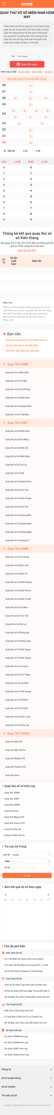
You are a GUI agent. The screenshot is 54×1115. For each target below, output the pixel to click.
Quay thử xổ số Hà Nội (16, 381)
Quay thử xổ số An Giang (17, 557)
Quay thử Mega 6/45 (15, 758)
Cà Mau (48, 71)
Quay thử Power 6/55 (15, 767)
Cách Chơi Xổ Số (14, 978)
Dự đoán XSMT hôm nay (16, 1048)
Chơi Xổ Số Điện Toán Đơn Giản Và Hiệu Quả (25, 984)
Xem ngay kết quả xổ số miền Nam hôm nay (26, 340)
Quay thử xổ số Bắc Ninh (17, 372)
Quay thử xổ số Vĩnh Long (17, 716)
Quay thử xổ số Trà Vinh (16, 708)
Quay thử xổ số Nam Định (17, 397)
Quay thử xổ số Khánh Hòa (18, 481)
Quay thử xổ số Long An (16, 666)
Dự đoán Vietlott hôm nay (16, 1054)
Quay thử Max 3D (13, 741)
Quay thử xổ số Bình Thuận (18, 599)
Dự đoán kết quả (14, 1030)
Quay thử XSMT (11, 798)
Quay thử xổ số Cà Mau (16, 607)
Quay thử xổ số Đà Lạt (15, 624)
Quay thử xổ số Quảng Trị (17, 540)
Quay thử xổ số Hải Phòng (17, 389)
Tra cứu (27, 875)
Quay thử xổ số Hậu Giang (17, 649)
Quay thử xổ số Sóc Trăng (17, 674)
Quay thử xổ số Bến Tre (16, 573)
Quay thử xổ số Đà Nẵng (17, 439)
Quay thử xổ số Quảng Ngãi (18, 532)
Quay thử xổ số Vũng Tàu (17, 725)
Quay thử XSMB (11, 792)
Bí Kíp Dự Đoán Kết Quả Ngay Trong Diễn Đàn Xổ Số (29, 991)
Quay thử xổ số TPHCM (16, 700)
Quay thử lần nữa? (27, 250)
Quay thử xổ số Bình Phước (18, 590)
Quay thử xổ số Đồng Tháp (18, 641)
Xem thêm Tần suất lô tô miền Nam (22, 350)
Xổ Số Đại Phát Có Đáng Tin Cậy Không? (23, 971)
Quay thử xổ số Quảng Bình (18, 515)
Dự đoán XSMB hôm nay (16, 1036)
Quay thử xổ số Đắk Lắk (16, 448)
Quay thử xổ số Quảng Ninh (18, 406)
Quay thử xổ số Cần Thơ (16, 615)
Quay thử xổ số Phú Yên (16, 506)
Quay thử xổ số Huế (14, 473)
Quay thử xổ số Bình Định (17, 431)
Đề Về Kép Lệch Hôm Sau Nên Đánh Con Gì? (25, 1022)
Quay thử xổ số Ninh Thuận (18, 498)
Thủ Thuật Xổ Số (14, 1004)
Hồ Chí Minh (24, 71)
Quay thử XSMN (12, 805)
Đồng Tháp (37, 71)
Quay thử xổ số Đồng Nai (17, 632)
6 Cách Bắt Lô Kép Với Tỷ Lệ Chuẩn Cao (23, 1016)
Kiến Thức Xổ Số (14, 953)
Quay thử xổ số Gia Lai (16, 464)
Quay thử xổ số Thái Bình (17, 414)
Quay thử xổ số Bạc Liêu (17, 565)
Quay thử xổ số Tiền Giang (18, 691)
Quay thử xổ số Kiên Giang (18, 658)
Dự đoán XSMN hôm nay (16, 1042)
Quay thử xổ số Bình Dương (18, 582)
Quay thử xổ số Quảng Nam (18, 523)
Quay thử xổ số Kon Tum (17, 490)
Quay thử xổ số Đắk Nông (17, 456)
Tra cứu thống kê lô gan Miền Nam (21, 345)
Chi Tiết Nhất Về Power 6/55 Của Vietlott (23, 959)
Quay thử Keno (12, 775)
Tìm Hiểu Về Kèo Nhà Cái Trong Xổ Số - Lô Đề (26, 965)
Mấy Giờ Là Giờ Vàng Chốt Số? (19, 1010)
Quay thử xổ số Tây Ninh (17, 683)
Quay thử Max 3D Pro (15, 750)
